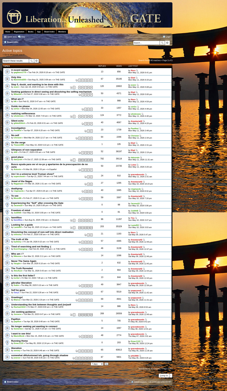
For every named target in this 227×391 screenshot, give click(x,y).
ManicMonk (19, 336)
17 (88, 315)
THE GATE (60, 72)
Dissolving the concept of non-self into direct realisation (42, 232)
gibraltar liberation (21, 282)
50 (82, 160)
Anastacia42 (136, 121)
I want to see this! (21, 333)
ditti (15, 152)
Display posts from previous (84, 364)
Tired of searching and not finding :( (31, 246)
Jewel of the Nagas (21, 181)
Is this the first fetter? (23, 275)
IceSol (16, 278)
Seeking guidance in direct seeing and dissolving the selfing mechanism (51, 91)
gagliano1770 (20, 72)
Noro (133, 70)
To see (14, 195)
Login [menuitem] (168, 37)
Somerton (18, 329)
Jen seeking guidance (23, 311)
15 (82, 315)
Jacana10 (18, 205)
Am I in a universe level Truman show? (32, 174)
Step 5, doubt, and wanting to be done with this (37, 84)
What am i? (17, 99)
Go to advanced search (14, 55)
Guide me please (20, 106)
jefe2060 (135, 356)
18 (91, 315)
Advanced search (167, 43)
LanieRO (18, 227)
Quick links (12, 37)
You (132, 218)
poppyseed (136, 290)
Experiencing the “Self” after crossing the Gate (37, 203)
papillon (17, 321)
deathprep (17, 188)
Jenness (18, 314)
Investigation (18, 128)
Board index (12, 382)
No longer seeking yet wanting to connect (34, 326)
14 (91, 228)
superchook (19, 176)
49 (79, 160)
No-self (15, 135)
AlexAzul (18, 271)
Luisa (133, 165)
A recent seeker (20, 70)
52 (88, 160)
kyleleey (17, 242)
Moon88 (17, 198)
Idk (15, 101)
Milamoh (18, 94)
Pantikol (17, 130)
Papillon (15, 319)
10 (79, 228)
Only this (16, 77)
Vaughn (17, 263)
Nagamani (18, 184)
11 (82, 228)
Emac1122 (18, 343)
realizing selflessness (23, 113)
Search (162, 43)
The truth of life (19, 239)
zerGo (16, 109)
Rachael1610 (20, 307)
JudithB (17, 213)
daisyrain (18, 159)
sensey (17, 350)
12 (85, 228)
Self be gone (18, 290)
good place (17, 157)
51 (85, 160)
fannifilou (16, 217)
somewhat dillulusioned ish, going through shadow (39, 355)
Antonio (17, 169)
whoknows (19, 116)
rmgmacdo (19, 191)
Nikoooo (18, 256)
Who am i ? (17, 253)
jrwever (17, 358)
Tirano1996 (19, 145)
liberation (16, 348)
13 (88, 228)
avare (16, 87)
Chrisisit (18, 138)
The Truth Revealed (22, 268)
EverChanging (20, 249)
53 (91, 160)
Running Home (19, 341)
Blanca (17, 300)
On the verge (18, 142)
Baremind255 (20, 80)
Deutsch (55, 220)
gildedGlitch (19, 123)
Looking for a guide (22, 224)
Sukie (16, 285)
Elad (133, 78)
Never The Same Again (23, 261)
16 (85, 315)
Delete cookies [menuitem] (140, 382)
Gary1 (16, 292)
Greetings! (17, 297)
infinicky (18, 234)
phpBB (78, 387)
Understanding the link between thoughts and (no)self (41, 304)
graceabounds (137, 174)
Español (53, 169)
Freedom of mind (20, 210)
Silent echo (17, 120)
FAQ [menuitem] (23, 37)
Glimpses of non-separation (26, 149)
